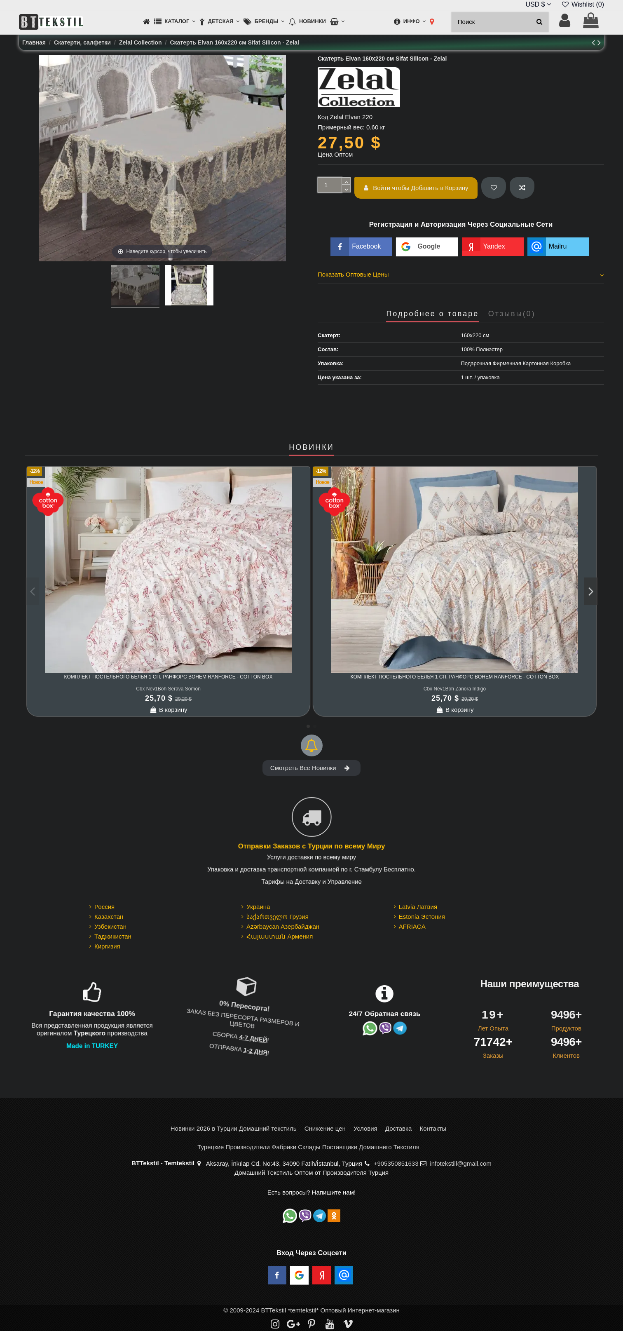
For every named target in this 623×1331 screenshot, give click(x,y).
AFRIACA (412, 926)
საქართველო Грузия (277, 916)
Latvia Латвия (418, 906)
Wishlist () (582, 4)
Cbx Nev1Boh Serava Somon (168, 689)
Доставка (398, 1128)
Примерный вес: (341, 127)
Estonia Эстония (422, 916)
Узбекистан (110, 926)
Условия (365, 1128)
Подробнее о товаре (432, 314)
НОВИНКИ (311, 447)
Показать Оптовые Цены (461, 274)
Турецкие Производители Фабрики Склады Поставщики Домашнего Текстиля (308, 1146)
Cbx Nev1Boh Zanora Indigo (455, 689)
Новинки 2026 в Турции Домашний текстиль (234, 1128)
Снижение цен (325, 1128)
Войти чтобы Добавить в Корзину (416, 187)
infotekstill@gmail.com (460, 1163)
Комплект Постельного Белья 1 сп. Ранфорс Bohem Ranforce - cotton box (168, 677)
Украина (258, 906)
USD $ (538, 4)
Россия (104, 906)
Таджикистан (112, 936)
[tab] (461, 275)
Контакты (432, 1128)
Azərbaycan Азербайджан (282, 926)
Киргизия (107, 946)
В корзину (168, 709)
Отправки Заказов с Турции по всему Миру (311, 846)
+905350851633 (396, 1163)
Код (323, 116)
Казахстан (108, 916)
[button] (174, 22)
